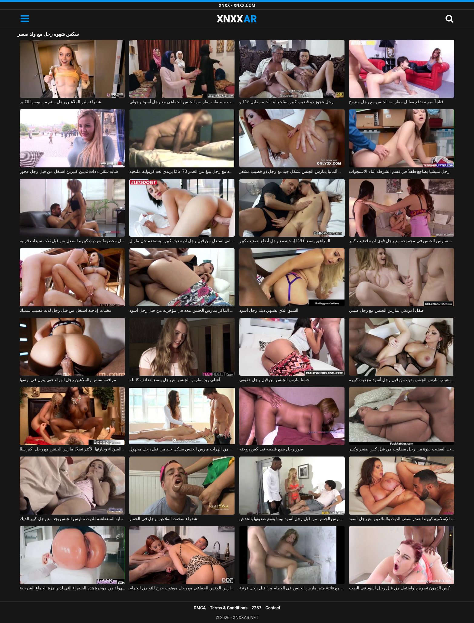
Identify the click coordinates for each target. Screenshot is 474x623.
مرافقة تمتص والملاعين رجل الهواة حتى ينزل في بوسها (68, 379)
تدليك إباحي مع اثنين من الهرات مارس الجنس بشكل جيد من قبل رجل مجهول (182, 449)
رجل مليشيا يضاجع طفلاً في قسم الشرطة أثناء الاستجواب (399, 171)
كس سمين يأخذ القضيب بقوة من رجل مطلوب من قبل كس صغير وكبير (401, 449)
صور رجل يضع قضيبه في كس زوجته (271, 449)
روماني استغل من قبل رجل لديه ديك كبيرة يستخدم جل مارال (182, 240)
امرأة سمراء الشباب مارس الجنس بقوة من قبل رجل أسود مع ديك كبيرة (401, 379)
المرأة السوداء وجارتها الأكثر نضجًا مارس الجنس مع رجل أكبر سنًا (72, 449)
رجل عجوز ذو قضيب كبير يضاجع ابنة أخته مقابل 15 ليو (286, 101)
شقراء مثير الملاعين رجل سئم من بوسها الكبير (60, 101)
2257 (256, 607)
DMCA (200, 607)
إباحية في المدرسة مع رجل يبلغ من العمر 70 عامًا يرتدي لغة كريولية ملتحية (182, 171)
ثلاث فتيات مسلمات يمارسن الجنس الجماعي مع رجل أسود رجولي (182, 101)
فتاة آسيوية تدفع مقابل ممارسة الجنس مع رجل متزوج (396, 101)
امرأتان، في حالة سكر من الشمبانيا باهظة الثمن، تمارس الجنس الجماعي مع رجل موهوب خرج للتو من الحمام (182, 587)
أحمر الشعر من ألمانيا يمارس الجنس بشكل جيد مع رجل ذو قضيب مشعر (292, 171)
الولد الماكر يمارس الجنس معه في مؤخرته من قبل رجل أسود (182, 310)
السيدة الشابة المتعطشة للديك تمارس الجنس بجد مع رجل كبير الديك (72, 518)
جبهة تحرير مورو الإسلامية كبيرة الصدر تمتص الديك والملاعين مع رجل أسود (401, 518)
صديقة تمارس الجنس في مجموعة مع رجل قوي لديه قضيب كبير (401, 240)
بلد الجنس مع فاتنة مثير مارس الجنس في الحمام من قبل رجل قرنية (292, 587)
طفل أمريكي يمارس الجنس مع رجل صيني (386, 310)
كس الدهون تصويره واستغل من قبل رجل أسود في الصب (399, 587)
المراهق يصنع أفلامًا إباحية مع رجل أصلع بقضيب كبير (284, 240)
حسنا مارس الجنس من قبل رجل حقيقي (274, 379)
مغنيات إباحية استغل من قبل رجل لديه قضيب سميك (65, 310)
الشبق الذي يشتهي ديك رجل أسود (268, 310)
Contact (272, 607)
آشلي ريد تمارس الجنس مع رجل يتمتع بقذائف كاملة (174, 379)
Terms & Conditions (228, 607)
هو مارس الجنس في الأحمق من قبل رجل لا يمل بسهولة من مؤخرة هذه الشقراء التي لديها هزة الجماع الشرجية (72, 587)
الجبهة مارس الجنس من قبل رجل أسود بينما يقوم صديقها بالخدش (292, 518)
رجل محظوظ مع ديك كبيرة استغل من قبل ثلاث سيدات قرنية (72, 240)
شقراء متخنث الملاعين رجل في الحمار (163, 518)
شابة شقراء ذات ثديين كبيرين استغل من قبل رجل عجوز (69, 171)
